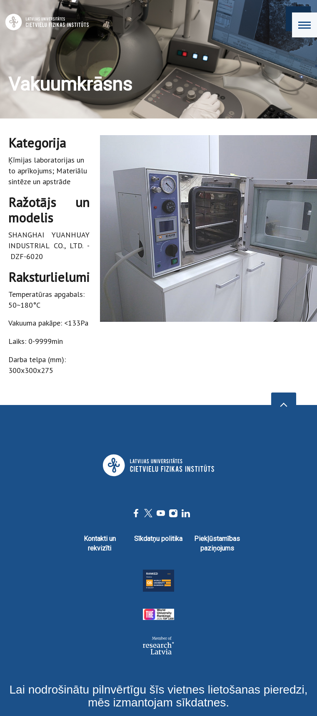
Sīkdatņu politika (158, 539)
